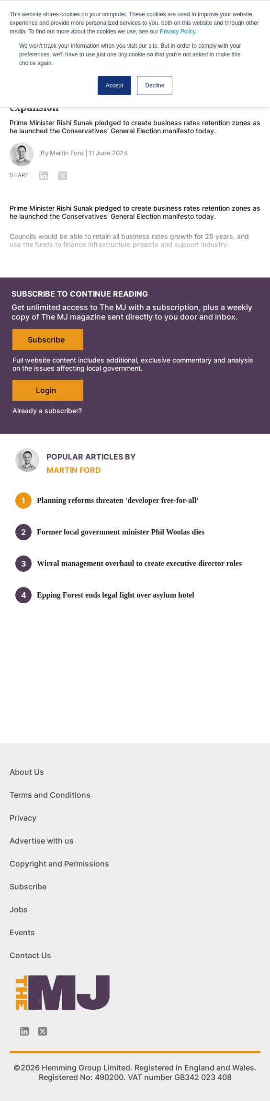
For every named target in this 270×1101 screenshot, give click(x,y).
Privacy (23, 818)
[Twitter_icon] (42, 1031)
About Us (27, 772)
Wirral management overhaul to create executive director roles (139, 563)
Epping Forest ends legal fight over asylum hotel (115, 595)
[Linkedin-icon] (24, 1031)
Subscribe (46, 339)
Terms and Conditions (50, 795)
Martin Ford (73, 470)
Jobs (19, 909)
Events (22, 932)
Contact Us (30, 955)
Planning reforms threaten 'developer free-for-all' (118, 500)
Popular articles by (91, 456)
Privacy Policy (177, 31)
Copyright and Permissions (59, 863)
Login (46, 390)
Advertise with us (42, 840)
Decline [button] (154, 85)
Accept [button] (115, 85)
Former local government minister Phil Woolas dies (120, 532)
